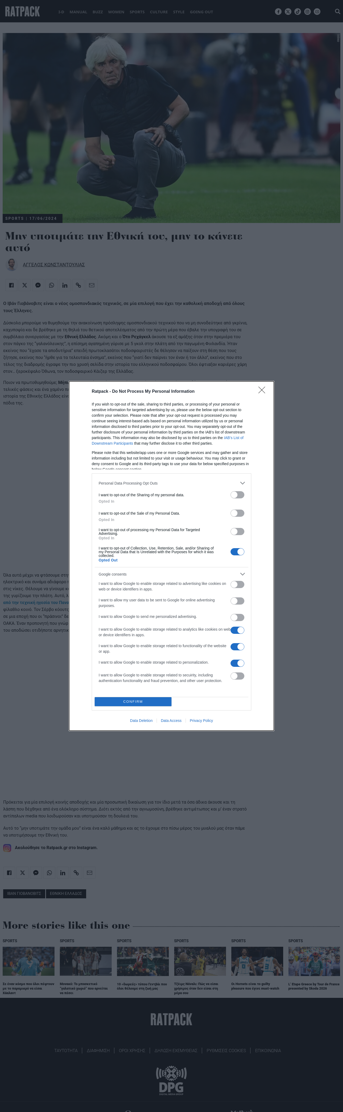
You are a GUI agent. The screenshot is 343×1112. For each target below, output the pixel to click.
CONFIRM (133, 702)
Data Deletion (141, 720)
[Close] (263, 392)
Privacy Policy (201, 720)
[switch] (237, 494)
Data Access (171, 720)
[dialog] (171, 556)
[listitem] (171, 483)
